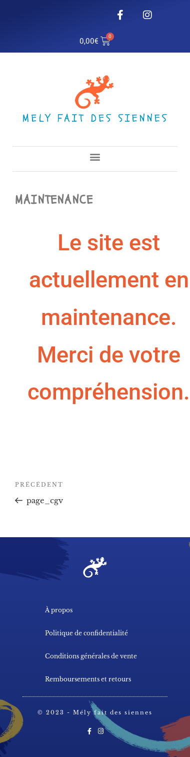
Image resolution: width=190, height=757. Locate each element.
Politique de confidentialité (86, 633)
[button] (95, 156)
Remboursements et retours (88, 679)
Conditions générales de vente (91, 656)
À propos (58, 610)
